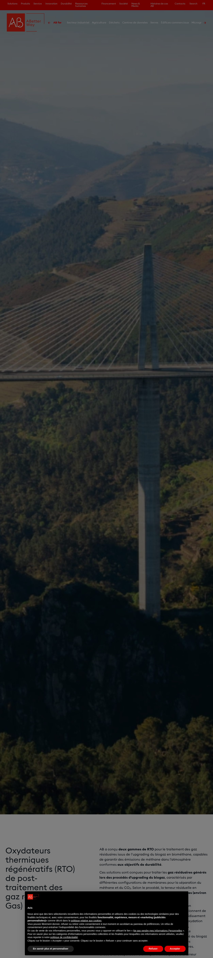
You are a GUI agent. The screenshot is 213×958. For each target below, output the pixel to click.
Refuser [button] (153, 948)
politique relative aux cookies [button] (86, 920)
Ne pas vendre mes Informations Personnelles (157, 930)
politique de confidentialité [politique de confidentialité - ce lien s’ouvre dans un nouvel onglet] (64, 937)
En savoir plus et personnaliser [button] (50, 948)
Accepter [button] (175, 948)
